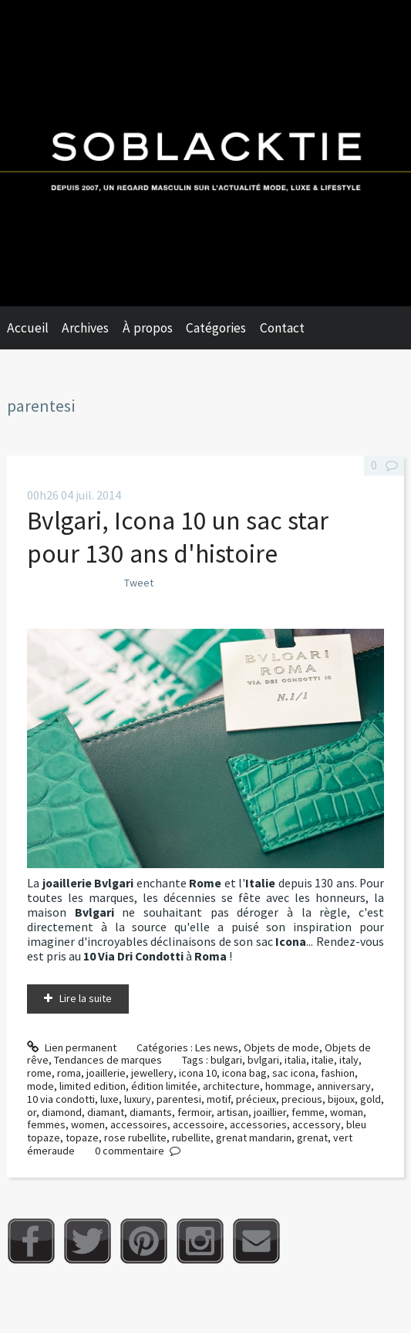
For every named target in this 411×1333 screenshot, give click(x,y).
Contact (282, 327)
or (31, 1112)
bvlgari (263, 1060)
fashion (338, 1073)
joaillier (270, 1112)
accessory (316, 1124)
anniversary (344, 1086)
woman (346, 1112)
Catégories (216, 327)
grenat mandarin (253, 1137)
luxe (109, 1099)
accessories (258, 1124)
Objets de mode (281, 1047)
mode (40, 1086)
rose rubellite (135, 1137)
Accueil (28, 327)
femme (308, 1112)
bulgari (226, 1060)
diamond (62, 1112)
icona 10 (198, 1073)
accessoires (138, 1124)
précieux (256, 1099)
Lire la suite (85, 998)
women (88, 1124)
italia (295, 1060)
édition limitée (164, 1086)
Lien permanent (71, 1047)
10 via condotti (61, 1099)
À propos (148, 327)
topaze (82, 1137)
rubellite (191, 1137)
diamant (105, 1112)
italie (323, 1060)
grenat (312, 1137)
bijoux (341, 1099)
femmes (46, 1124)
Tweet (138, 583)
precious (301, 1099)
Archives (85, 327)
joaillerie (106, 1073)
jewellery (152, 1073)
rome (39, 1073)
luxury (137, 1099)
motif (219, 1099)
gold (370, 1099)
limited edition (92, 1086)
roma (69, 1073)
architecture (231, 1086)
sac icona (293, 1073)
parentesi (179, 1099)
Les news (216, 1047)
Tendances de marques (108, 1060)
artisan (232, 1112)
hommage (288, 1086)
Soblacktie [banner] (205, 153)
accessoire (198, 1124)
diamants (151, 1112)
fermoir (194, 1112)
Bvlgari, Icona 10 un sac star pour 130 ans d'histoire (177, 537)
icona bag (244, 1073)
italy (349, 1060)
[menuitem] (34, 327)
